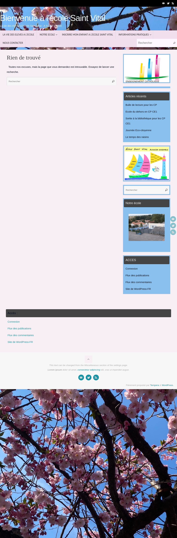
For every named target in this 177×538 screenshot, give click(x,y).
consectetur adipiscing (89, 370)
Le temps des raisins (137, 137)
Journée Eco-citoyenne (138, 130)
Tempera (154, 385)
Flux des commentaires (139, 282)
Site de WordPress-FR (138, 288)
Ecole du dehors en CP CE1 (141, 111)
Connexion (132, 268)
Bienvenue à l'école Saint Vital (52, 18)
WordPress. (168, 385)
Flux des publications (137, 275)
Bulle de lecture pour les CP (141, 104)
